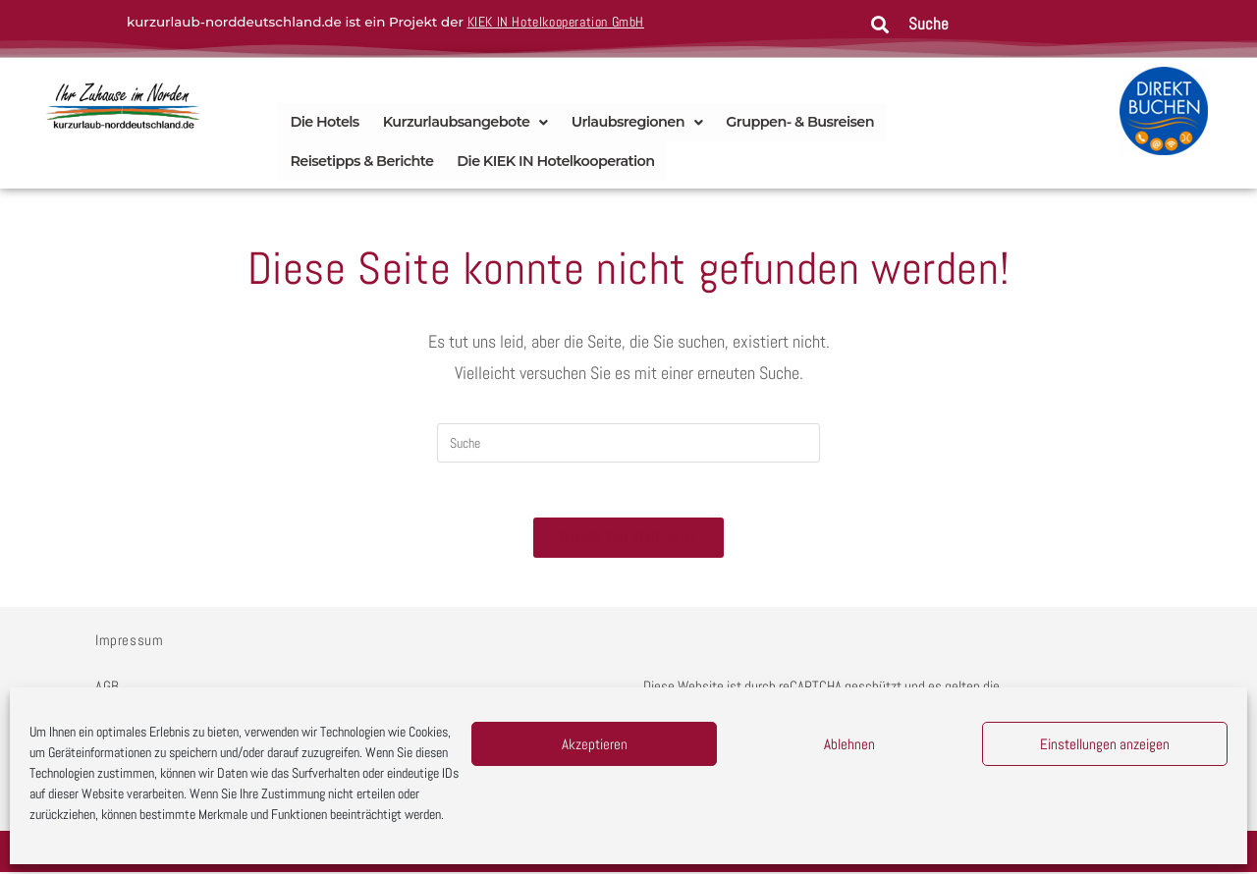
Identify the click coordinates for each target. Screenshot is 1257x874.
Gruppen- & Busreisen (800, 122)
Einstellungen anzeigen (1105, 744)
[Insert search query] (628, 441)
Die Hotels (324, 122)
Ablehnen (849, 744)
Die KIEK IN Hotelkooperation (555, 159)
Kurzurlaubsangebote (465, 122)
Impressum (129, 641)
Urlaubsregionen (637, 122)
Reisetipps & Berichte (361, 159)
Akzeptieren (595, 744)
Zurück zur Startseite (628, 539)
